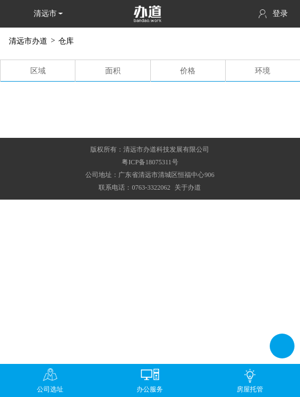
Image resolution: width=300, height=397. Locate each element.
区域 (38, 71)
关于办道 (187, 187)
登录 (273, 13)
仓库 (66, 41)
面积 (113, 71)
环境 (262, 71)
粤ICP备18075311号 (150, 162)
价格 (187, 71)
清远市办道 (28, 41)
